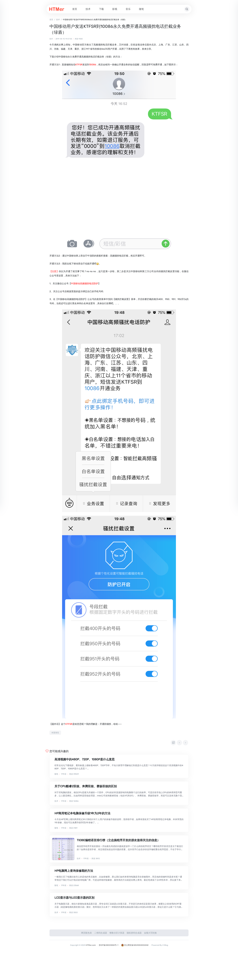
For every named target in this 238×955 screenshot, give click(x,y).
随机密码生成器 (134, 934)
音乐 (128, 9)
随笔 (141, 9)
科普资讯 (55, 733)
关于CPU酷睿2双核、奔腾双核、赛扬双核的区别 (85, 787)
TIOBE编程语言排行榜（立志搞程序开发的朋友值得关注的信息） (118, 841)
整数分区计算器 (116, 934)
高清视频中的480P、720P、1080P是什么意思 (84, 760)
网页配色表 (86, 934)
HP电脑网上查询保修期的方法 (73, 872)
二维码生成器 (100, 934)
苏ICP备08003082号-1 (108, 946)
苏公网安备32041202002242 (134, 946)
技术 (88, 9)
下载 (101, 9)
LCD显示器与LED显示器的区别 (74, 899)
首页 (74, 9)
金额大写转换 (150, 934)
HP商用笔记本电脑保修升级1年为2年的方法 (82, 814)
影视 (114, 9)
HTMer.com (91, 946)
